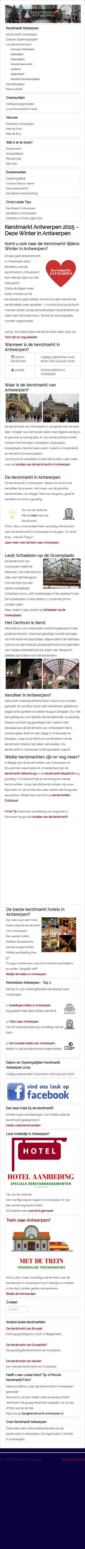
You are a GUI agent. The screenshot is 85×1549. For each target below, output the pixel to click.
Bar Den (11, 163)
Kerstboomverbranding (22, 193)
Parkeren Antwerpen (20, 124)
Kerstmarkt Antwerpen (21, 34)
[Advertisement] (42, 509)
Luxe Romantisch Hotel (21, 109)
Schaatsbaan (15, 153)
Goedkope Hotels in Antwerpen (30, 1090)
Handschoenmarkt (21, 64)
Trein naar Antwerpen (24, 1106)
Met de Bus (13, 133)
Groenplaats (17, 59)
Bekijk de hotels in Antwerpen (26, 1059)
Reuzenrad (13, 158)
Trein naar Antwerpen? (28, 1304)
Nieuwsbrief (14, 89)
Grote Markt (17, 74)
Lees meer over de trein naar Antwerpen (32, 627)
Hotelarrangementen (20, 104)
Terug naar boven (73, 1544)
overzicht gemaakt (40, 1295)
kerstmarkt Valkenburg (20, 858)
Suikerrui (16, 69)
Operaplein (17, 54)
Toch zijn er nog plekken (21, 337)
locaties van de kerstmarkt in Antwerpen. (42, 464)
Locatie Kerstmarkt (18, 44)
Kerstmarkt (13, 148)
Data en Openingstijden (22, 39)
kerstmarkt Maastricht (59, 858)
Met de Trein (14, 128)
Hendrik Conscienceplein (25, 79)
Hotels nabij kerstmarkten (23, 1210)
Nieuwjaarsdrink (17, 188)
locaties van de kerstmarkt (50, 901)
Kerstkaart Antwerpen (21, 208)
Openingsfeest (16, 178)
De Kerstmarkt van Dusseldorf (26, 1429)
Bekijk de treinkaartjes (21, 1378)
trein (34, 600)
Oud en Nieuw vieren (20, 183)
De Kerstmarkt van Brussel (24, 1413)
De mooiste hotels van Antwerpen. (32, 1128)
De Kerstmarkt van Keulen (23, 1445)
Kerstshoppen (15, 84)
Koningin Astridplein (23, 49)
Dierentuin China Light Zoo (24, 218)
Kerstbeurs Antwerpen (21, 213)
